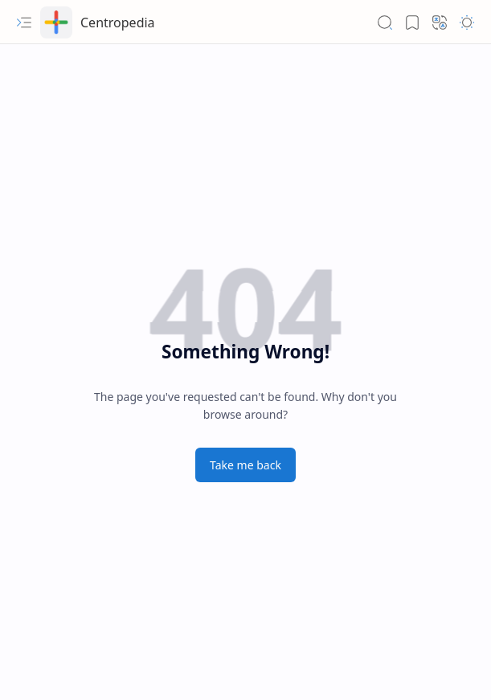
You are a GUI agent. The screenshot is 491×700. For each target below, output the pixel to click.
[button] (24, 22)
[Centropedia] (56, 22)
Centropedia (117, 22)
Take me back (245, 465)
